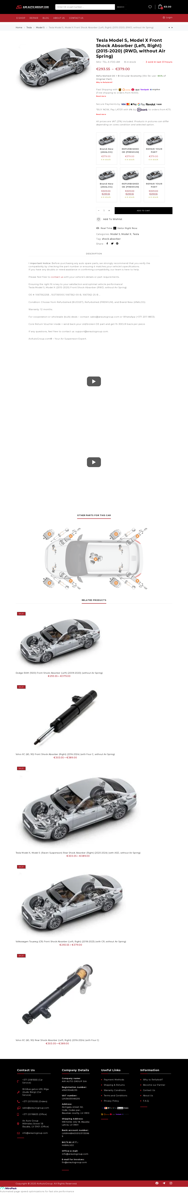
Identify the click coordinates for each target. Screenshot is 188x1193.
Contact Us (149, 1090)
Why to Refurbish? (104, 82)
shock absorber (111, 239)
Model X (126, 234)
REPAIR (34, 18)
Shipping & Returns (114, 1085)
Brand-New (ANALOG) (106, 150)
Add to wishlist (109, 219)
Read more (101, 96)
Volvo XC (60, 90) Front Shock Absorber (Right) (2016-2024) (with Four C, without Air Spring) (65, 754)
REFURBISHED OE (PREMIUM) (130, 150)
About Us (148, 1095)
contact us (57, 277)
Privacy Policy (111, 1101)
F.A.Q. (146, 1101)
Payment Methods (114, 1079)
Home (19, 27)
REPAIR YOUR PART (154, 150)
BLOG (46, 18)
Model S (40, 27)
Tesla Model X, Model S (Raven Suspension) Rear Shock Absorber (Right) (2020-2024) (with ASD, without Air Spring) (78, 853)
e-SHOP (20, 18)
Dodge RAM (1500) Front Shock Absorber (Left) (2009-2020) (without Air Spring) (59, 673)
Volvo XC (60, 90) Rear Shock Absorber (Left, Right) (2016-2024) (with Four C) (57, 1040)
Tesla (29, 27)
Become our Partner (154, 1085)
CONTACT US (76, 18)
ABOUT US (59, 18)
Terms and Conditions (115, 1095)
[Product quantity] (104, 210)
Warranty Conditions (115, 1090)
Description (94, 253)
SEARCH (120, 7)
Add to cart (143, 211)
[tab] (94, 253)
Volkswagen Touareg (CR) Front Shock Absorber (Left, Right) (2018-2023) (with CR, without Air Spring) (71, 941)
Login (167, 17)
